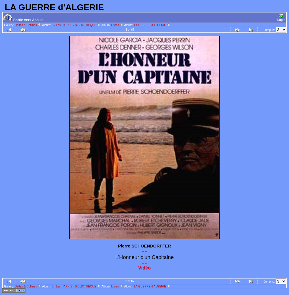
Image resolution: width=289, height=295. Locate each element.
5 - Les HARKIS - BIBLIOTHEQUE (76, 25)
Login (281, 17)
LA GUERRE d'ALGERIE (152, 25)
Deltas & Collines (28, 25)
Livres (117, 25)
